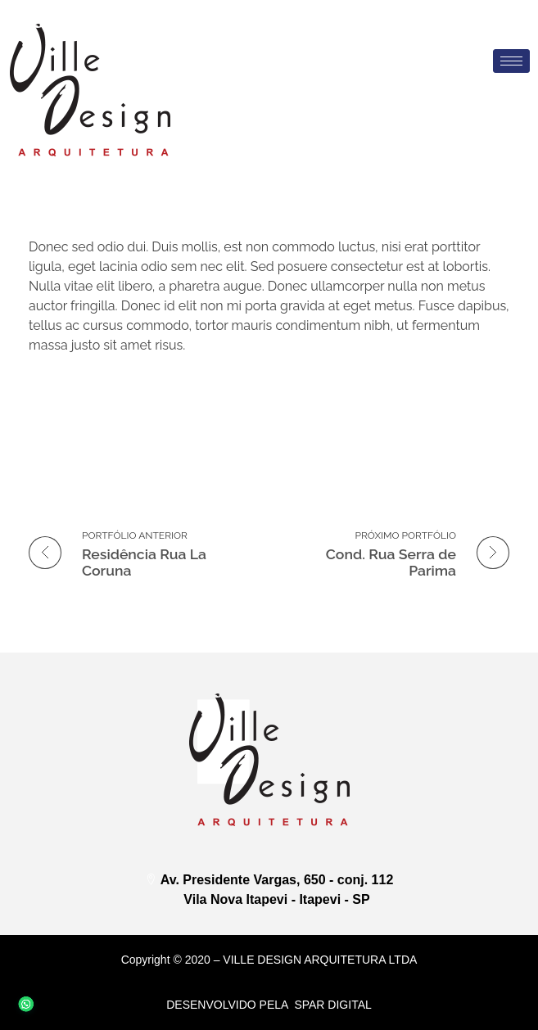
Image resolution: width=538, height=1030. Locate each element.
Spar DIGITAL (332, 1004)
